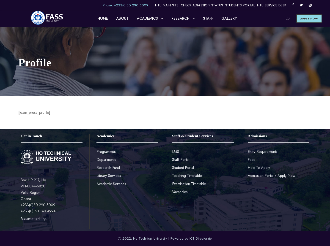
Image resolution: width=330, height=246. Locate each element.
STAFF (208, 18)
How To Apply (259, 167)
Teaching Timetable (187, 175)
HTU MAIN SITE (167, 5)
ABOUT (122, 18)
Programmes (106, 151)
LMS (175, 151)
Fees (251, 159)
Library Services (108, 175)
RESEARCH (180, 18)
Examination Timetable (189, 184)
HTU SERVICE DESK (271, 5)
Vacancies (180, 192)
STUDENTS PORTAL (240, 5)
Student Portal (183, 167)
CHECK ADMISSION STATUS (202, 5)
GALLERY (229, 18)
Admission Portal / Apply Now (271, 175)
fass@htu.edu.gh (34, 219)
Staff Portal (180, 159)
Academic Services (111, 184)
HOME (102, 18)
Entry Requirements (263, 151)
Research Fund (108, 167)
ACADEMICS (147, 18)
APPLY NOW (309, 18)
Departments (106, 159)
